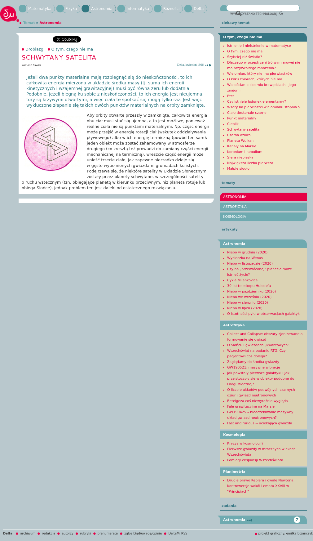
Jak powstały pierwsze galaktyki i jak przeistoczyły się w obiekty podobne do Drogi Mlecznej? (260, 378)
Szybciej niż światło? (244, 57)
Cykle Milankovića (242, 280)
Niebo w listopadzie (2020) (250, 264)
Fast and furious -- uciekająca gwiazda (259, 423)
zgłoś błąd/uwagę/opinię (143, 533)
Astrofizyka (235, 207)
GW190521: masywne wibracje (253, 367)
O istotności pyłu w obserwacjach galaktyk (263, 314)
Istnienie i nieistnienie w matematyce (259, 46)
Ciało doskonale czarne (247, 113)
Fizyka (71, 9)
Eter (230, 96)
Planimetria (234, 472)
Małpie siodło (238, 169)
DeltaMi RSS (177, 533)
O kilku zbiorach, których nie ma (254, 79)
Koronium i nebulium (244, 152)
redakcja (48, 533)
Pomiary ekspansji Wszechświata (255, 460)
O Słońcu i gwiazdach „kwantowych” (258, 345)
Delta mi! (11, 16)
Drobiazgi (35, 49)
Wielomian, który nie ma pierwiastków (259, 74)
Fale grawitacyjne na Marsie (251, 407)
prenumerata (108, 533)
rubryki (85, 533)
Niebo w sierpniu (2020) (247, 303)
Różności (171, 9)
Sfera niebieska (240, 157)
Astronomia (101, 9)
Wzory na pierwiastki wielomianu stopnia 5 (263, 107)
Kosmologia (234, 217)
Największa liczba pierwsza (250, 163)
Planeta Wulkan (240, 141)
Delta (199, 9)
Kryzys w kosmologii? (245, 443)
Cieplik (233, 124)
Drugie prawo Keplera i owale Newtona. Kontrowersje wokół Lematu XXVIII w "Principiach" (260, 486)
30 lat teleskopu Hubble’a (249, 286)
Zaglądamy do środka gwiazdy (253, 362)
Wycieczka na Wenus (245, 258)
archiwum (27, 533)
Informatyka (138, 9)
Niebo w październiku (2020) (251, 291)
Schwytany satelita (243, 129)
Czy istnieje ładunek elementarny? (256, 102)
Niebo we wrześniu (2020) (249, 297)
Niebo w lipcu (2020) (244, 308)
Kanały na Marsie (241, 146)
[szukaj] (256, 13)
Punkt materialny (241, 118)
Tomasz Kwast (31, 65)
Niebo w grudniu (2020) (247, 252)
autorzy (67, 533)
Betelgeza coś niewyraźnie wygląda (257, 401)
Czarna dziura (239, 135)
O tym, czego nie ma (72, 49)
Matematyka (39, 9)
